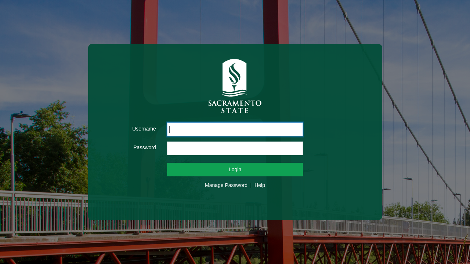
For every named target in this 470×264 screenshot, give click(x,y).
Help (259, 185)
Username (144, 129)
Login (235, 169)
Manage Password (226, 185)
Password (144, 147)
